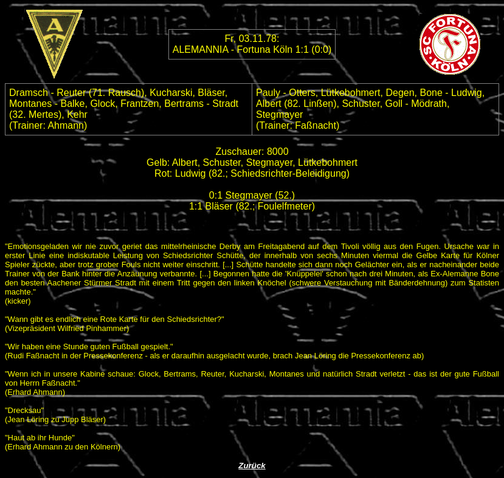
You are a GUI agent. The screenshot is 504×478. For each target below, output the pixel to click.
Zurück (251, 465)
